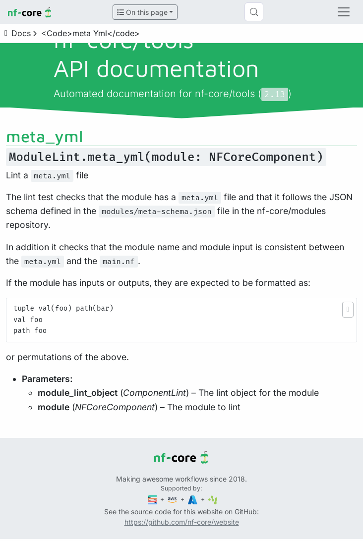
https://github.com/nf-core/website (181, 522)
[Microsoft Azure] (193, 499)
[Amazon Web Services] (173, 499)
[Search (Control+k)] (253, 11)
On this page (142, 12)
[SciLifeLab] (213, 499)
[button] (348, 310)
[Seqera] (153, 499)
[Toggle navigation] (343, 11)
